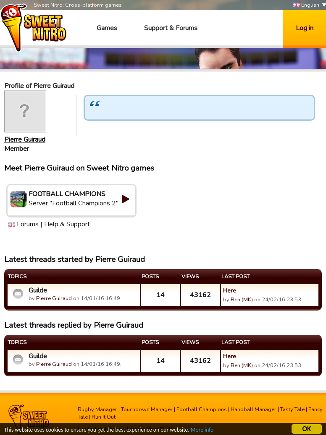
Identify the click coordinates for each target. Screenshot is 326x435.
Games (107, 28)
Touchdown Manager (147, 409)
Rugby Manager (97, 409)
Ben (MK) (242, 299)
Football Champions (201, 409)
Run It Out (104, 417)
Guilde (38, 290)
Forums (28, 224)
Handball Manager (253, 409)
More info (202, 431)
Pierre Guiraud (24, 139)
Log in (304, 28)
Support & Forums (170, 28)
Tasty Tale (292, 409)
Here (229, 290)
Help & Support (67, 224)
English (306, 5)
